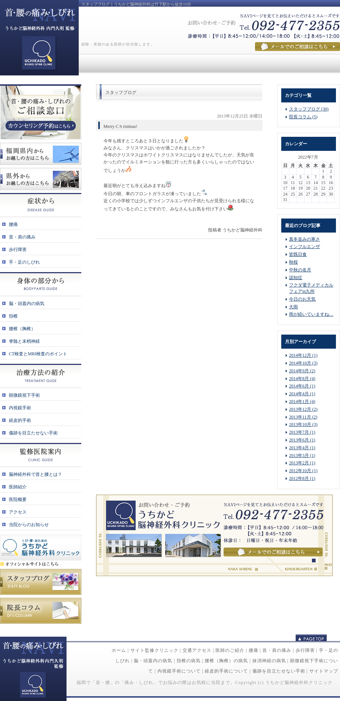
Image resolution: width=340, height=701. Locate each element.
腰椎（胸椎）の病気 (226, 660)
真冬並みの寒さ (304, 239)
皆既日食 (298, 254)
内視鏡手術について (179, 671)
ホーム (119, 650)
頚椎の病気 (189, 660)
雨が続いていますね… (311, 314)
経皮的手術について (226, 671)
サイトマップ (323, 671)
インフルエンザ (304, 246)
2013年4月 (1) (302, 447)
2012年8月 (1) (302, 478)
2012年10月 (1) (303, 470)
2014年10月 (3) (303, 363)
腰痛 (253, 650)
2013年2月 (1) (302, 462)
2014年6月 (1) (302, 386)
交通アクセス (197, 650)
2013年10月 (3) (303, 424)
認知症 (295, 277)
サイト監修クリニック (154, 650)
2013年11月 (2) (303, 417)
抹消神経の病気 (269, 660)
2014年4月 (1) (302, 393)
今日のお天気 (302, 299)
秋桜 (293, 262)
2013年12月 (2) (303, 409)
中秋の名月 (300, 269)
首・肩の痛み (276, 650)
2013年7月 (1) (302, 432)
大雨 (293, 306)
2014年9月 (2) (302, 370)
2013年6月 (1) (302, 440)
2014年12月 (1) (303, 355)
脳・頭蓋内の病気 (153, 660)
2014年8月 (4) (302, 378)
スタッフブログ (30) (309, 109)
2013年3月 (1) (302, 455)
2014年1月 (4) (302, 401)
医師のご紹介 (229, 650)
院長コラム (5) (303, 116)
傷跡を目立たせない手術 (278, 671)
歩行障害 (305, 650)
